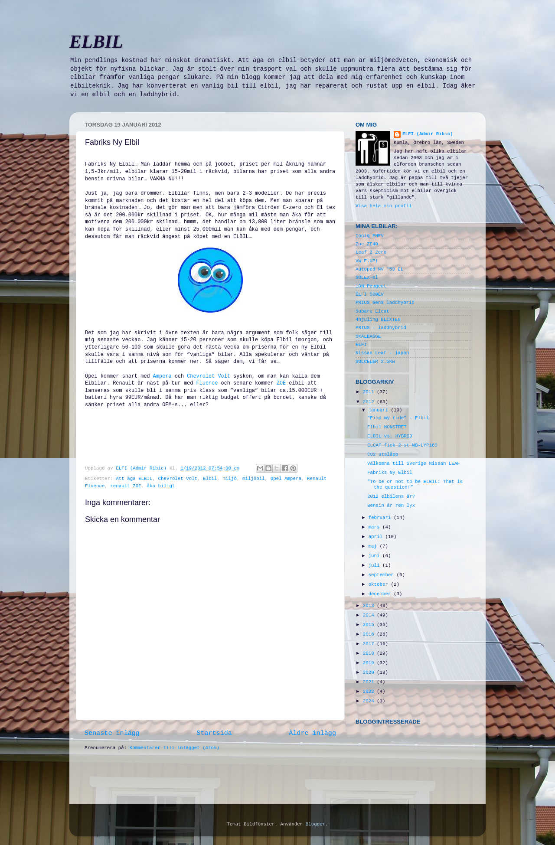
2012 (370, 402)
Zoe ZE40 (367, 244)
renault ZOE (125, 486)
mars (375, 527)
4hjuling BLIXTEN (378, 319)
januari (380, 410)
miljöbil (253, 478)
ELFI (361, 344)
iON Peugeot (371, 286)
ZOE (281, 383)
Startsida (214, 733)
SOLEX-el (367, 277)
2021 (370, 682)
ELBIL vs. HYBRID (389, 436)
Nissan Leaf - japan (382, 353)
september (383, 574)
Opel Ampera (286, 478)
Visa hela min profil (384, 206)
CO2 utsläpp (382, 454)
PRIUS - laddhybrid (381, 327)
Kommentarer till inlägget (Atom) (174, 747)
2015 (370, 624)
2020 (370, 672)
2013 (370, 605)
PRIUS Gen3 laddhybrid (385, 302)
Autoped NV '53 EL (379, 269)
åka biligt (161, 486)
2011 (370, 392)
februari (381, 517)
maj (374, 546)
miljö (230, 478)
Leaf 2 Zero (371, 252)
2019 (370, 663)
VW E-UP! (367, 261)
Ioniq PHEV (370, 235)
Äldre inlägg (312, 733)
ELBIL (96, 42)
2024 (370, 701)
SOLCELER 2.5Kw (375, 361)
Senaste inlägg (112, 733)
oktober (380, 584)
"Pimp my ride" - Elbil (398, 418)
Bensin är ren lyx (391, 505)
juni (375, 555)
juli (375, 565)
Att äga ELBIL (134, 478)
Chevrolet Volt (208, 376)
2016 (370, 634)
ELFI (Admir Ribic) (142, 468)
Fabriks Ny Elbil (389, 472)
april (377, 536)
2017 (370, 643)
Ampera (162, 376)
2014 (370, 615)
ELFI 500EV (370, 294)
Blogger (315, 824)
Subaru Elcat (372, 311)
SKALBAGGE (368, 336)
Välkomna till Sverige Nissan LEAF (413, 463)
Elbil (210, 478)
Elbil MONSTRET (387, 427)
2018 (370, 653)
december (381, 594)
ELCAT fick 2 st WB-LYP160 (402, 445)
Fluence (207, 383)
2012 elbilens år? (391, 496)
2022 (370, 691)
